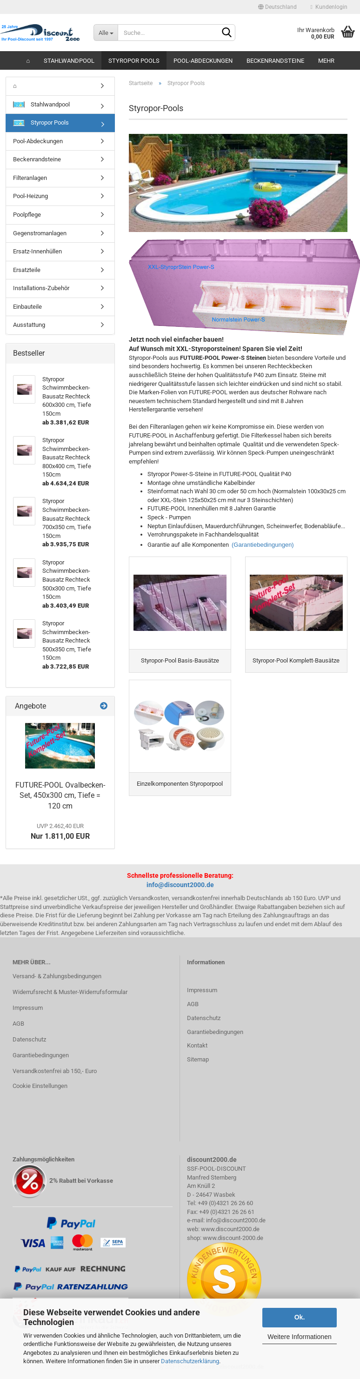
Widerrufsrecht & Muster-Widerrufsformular (70, 991)
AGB (18, 1023)
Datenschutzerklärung (190, 1361)
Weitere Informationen (299, 1336)
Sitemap (198, 1059)
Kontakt (197, 1045)
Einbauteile (27, 306)
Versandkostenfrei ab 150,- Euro (55, 1070)
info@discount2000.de (180, 884)
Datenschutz (29, 1039)
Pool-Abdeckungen (203, 60)
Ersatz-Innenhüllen (37, 251)
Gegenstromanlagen (40, 233)
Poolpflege (27, 214)
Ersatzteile (26, 269)
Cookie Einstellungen (40, 1085)
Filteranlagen (30, 177)
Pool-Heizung (30, 195)
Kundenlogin (329, 7)
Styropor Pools (134, 60)
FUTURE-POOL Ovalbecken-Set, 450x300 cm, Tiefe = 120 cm (60, 796)
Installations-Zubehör (41, 288)
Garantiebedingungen (41, 1055)
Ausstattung (29, 324)
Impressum (28, 1007)
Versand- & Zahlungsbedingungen (57, 976)
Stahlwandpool (69, 60)
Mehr (326, 60)
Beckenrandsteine (275, 60)
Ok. (299, 1317)
